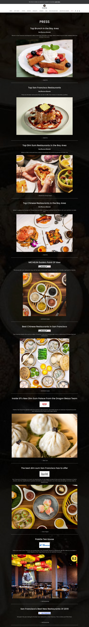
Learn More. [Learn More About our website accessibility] (57, 2)
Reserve (28, 11)
